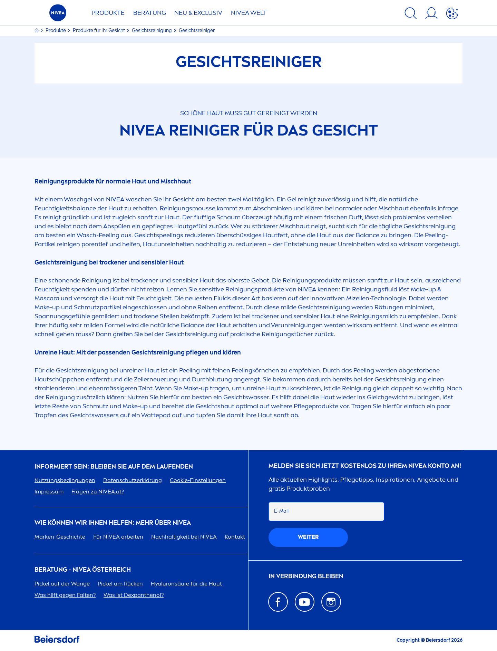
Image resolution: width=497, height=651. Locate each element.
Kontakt (235, 536)
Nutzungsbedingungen (65, 480)
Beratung (149, 13)
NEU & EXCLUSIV (198, 13)
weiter (308, 537)
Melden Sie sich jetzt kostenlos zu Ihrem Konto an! (365, 466)
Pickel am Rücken (120, 583)
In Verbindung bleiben (306, 576)
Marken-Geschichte (60, 536)
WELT (249, 13)
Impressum (49, 491)
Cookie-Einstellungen (198, 480)
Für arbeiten (118, 536)
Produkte (108, 13)
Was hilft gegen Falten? (65, 595)
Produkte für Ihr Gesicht (99, 30)
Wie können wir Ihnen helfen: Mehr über (113, 523)
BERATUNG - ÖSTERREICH (83, 569)
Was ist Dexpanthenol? (134, 595)
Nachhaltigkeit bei (184, 536)
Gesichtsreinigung (152, 30)
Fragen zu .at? (97, 491)
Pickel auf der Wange (62, 583)
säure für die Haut (186, 583)
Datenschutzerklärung (132, 480)
